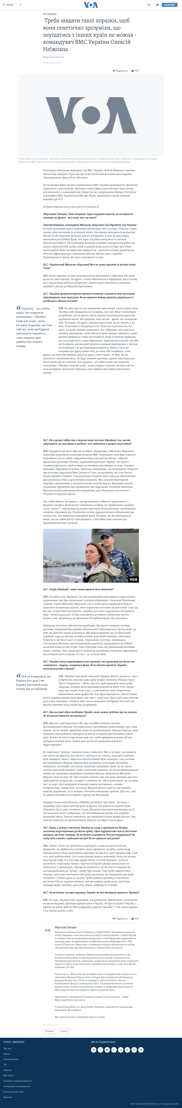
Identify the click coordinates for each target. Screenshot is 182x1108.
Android (7, 1070)
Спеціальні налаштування (16, 1086)
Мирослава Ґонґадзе (53, 57)
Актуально (49, 14)
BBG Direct (8, 1076)
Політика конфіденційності (17, 1081)
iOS (5, 1065)
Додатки (7, 1097)
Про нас (7, 1049)
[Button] (120, 71)
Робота (6, 1054)
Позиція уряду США (13, 1092)
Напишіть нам (10, 1059)
